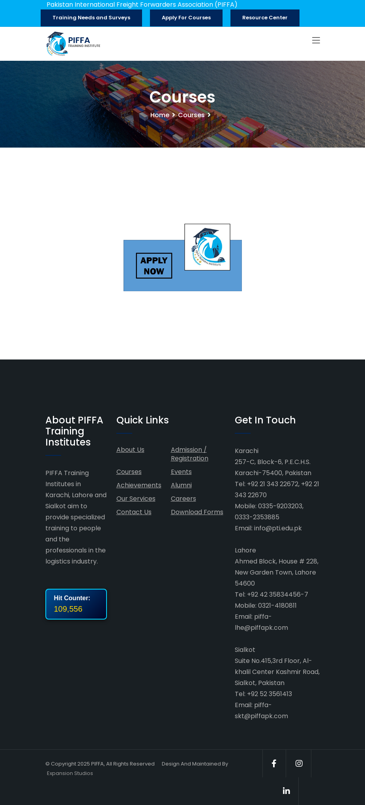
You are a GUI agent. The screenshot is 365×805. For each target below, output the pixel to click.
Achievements (138, 485)
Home (159, 115)
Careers (183, 498)
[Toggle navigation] (316, 40)
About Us (130, 449)
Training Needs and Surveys (91, 17)
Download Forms (197, 512)
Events (181, 471)
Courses (191, 115)
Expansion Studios (70, 773)
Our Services (135, 498)
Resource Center (265, 17)
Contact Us (134, 512)
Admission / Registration (189, 454)
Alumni (181, 485)
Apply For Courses (186, 17)
